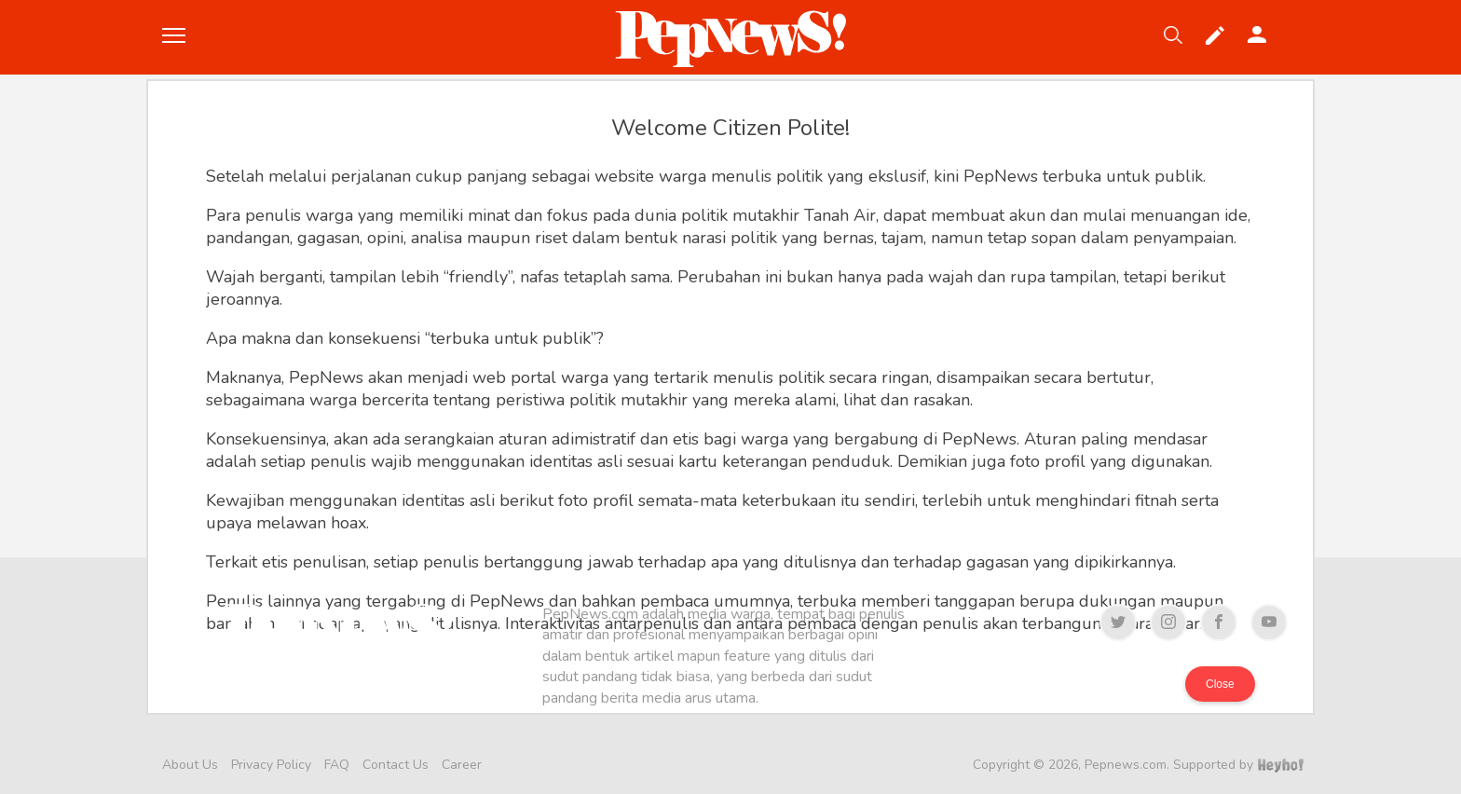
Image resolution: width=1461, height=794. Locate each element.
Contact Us (395, 764)
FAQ (336, 764)
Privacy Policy (271, 764)
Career (462, 764)
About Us (190, 764)
